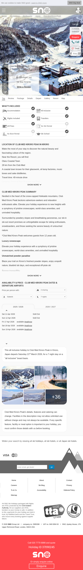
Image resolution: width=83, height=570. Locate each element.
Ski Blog (41, 485)
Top (3, 98)
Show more (33, 185)
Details (30, 98)
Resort (55, 98)
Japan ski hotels (69, 441)
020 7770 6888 (39, 543)
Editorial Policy (69, 490)
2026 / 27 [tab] (50, 307)
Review (11, 98)
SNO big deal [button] (74, 3)
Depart (38, 98)
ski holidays (37, 441)
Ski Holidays (15, 16)
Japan (37, 16)
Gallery (47, 98)
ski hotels (51, 441)
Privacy (69, 485)
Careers (14, 485)
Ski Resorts (27, 16)
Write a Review (24, 87)
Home (4, 16)
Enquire (41, 566)
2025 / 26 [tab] (18, 307)
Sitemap (14, 495)
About (41, 480)
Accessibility (41, 490)
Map (63, 98)
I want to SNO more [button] (39, 3)
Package (20, 98)
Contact (69, 480)
